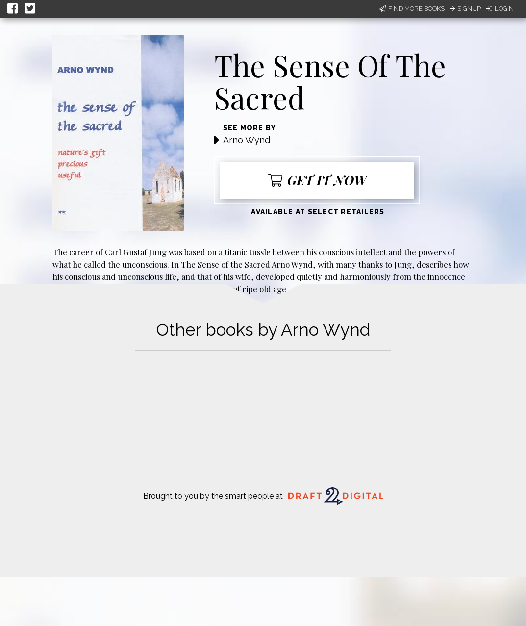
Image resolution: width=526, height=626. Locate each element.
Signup (465, 8)
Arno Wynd (246, 140)
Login (500, 8)
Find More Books (412, 8)
